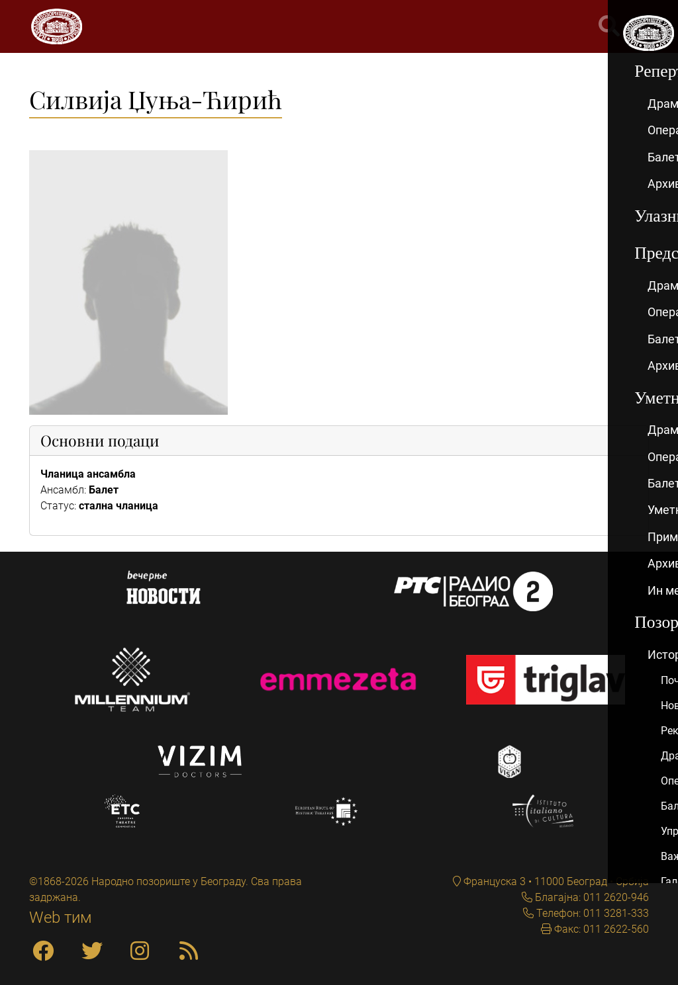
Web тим (60, 917)
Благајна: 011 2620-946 (590, 897)
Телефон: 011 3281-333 (591, 913)
